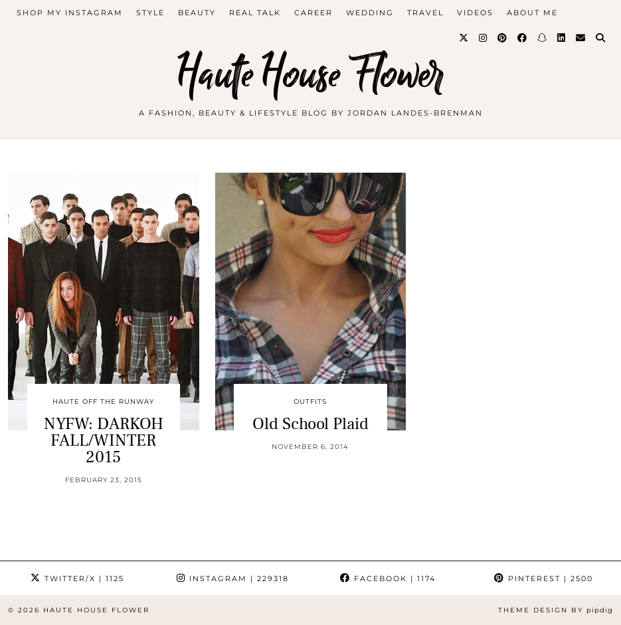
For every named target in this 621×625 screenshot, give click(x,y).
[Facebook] (522, 37)
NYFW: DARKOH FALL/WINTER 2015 (103, 440)
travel (425, 12)
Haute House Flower (310, 74)
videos (475, 12)
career (313, 12)
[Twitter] (464, 37)
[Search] (601, 37)
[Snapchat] (542, 37)
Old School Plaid (310, 423)
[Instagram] (483, 37)
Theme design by (555, 610)
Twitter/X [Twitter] (77, 578)
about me (532, 12)
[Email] (581, 37)
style (150, 12)
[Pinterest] (502, 37)
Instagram (233, 578)
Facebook (388, 578)
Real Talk (255, 12)
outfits (310, 401)
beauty (197, 12)
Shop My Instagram (70, 12)
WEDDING (370, 12)
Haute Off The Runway (103, 401)
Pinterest (543, 578)
